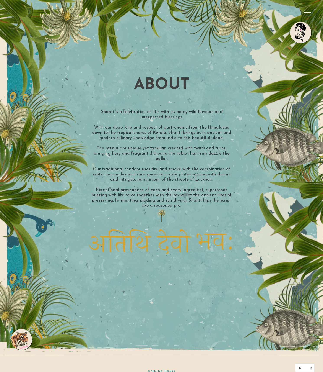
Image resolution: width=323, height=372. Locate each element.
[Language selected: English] (304, 368)
